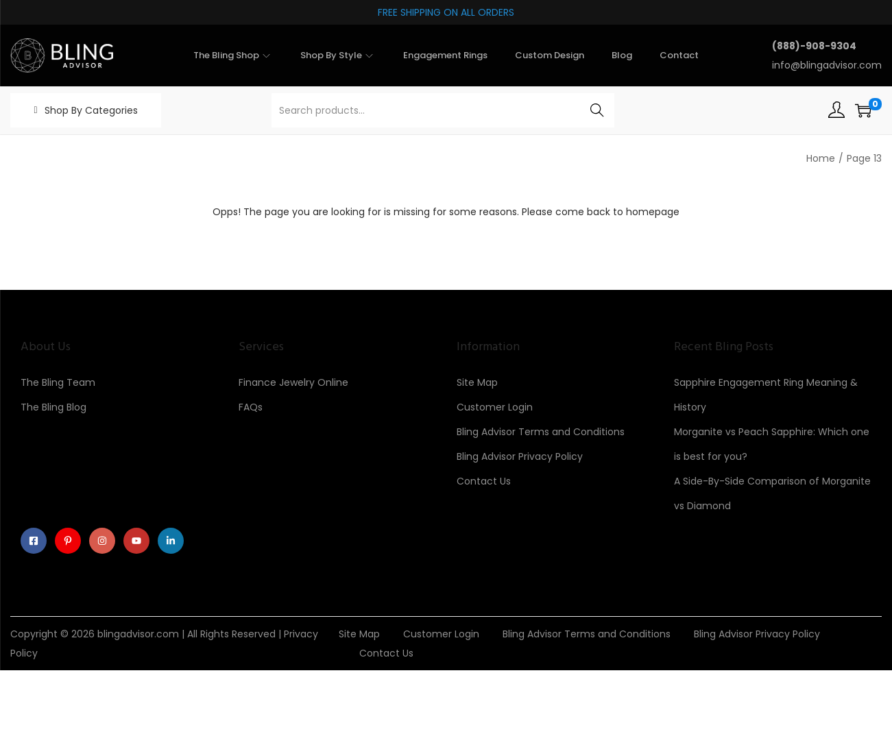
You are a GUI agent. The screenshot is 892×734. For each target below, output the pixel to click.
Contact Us (484, 481)
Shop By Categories (91, 110)
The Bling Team (58, 382)
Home (820, 158)
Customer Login (495, 407)
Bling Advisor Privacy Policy (520, 456)
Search (597, 110)
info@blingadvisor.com (827, 65)
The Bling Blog (53, 407)
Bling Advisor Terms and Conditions (541, 432)
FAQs (251, 407)
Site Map (477, 382)
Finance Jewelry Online (293, 382)
